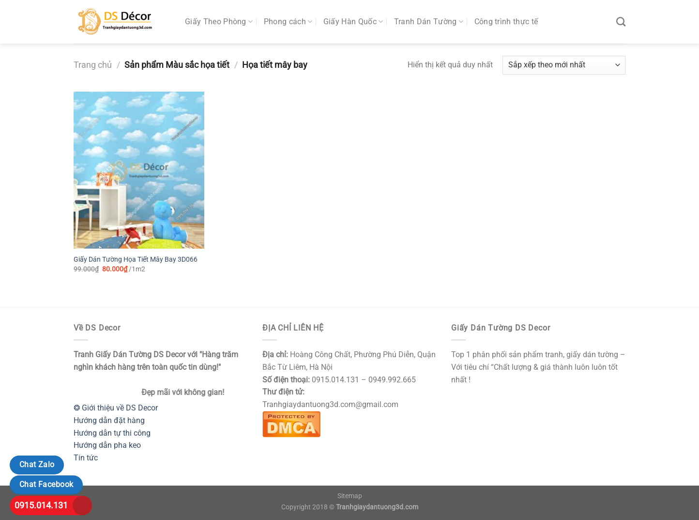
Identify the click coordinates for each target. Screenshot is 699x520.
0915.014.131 (41, 505)
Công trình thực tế (506, 21)
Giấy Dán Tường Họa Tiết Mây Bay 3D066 (136, 259)
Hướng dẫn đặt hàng (109, 420)
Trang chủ (93, 65)
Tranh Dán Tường (428, 22)
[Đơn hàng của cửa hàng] (563, 65)
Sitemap (349, 496)
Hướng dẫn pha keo (107, 445)
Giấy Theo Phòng (219, 22)
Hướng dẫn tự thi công (112, 433)
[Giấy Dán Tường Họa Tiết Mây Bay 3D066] (139, 170)
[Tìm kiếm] (620, 21)
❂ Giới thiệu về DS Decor (116, 407)
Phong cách (288, 22)
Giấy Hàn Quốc (353, 22)
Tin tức (86, 457)
